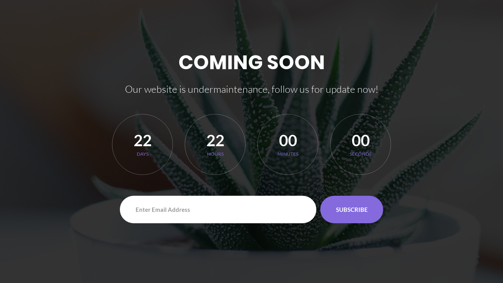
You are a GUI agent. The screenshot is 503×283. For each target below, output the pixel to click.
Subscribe (352, 209)
